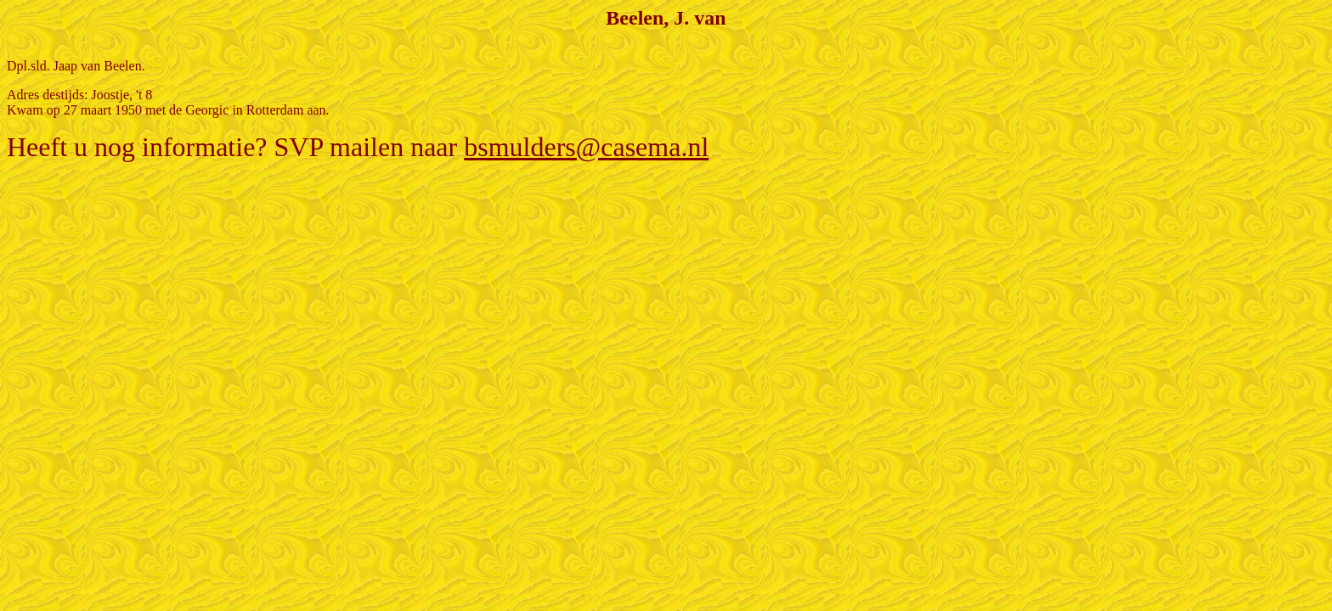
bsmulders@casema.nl (586, 147)
